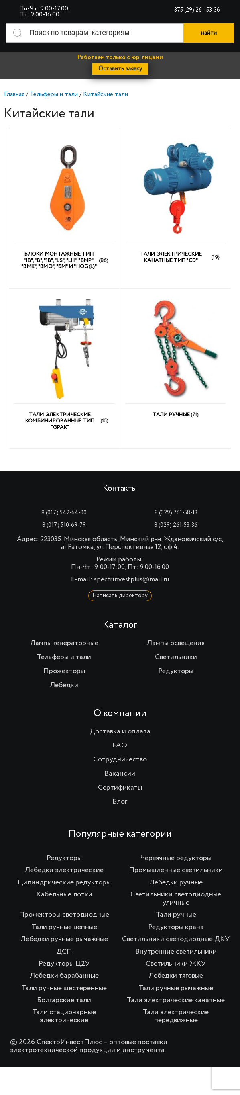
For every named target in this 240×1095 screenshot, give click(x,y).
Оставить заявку (120, 69)
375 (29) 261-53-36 (197, 10)
